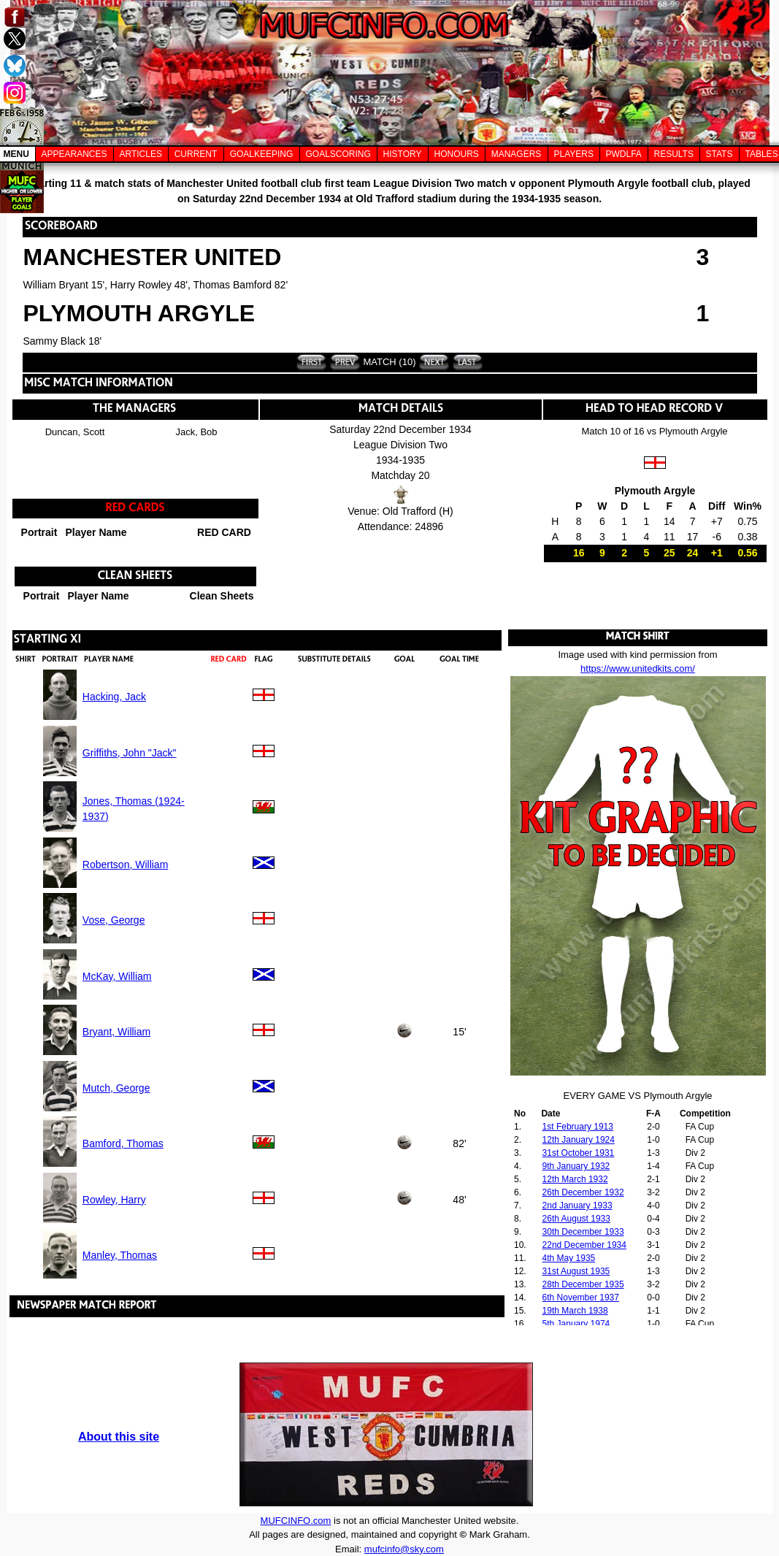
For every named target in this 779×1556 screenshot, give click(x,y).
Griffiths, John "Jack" (129, 753)
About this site (118, 1436)
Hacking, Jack (114, 696)
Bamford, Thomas (123, 1143)
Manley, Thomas (119, 1255)
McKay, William (117, 976)
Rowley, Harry (114, 1200)
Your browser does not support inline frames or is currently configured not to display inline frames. (638, 1215)
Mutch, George (116, 1088)
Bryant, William (116, 1032)
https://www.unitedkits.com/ (637, 668)
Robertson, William (125, 864)
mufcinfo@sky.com (404, 1549)
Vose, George (113, 920)
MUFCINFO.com (296, 1520)
